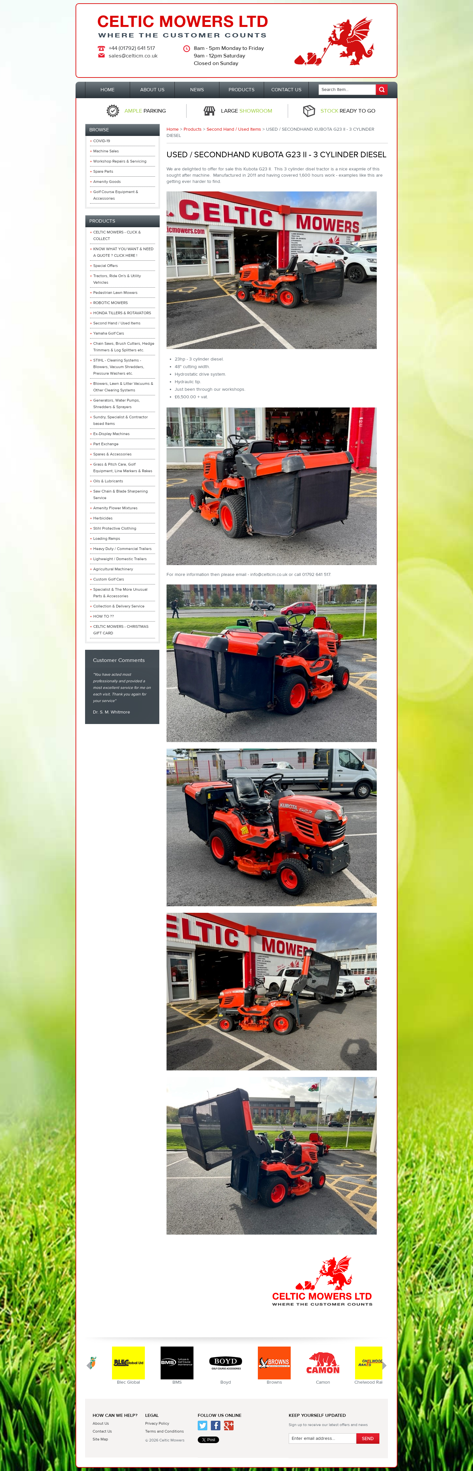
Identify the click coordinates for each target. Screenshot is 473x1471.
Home (173, 129)
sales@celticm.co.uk (133, 55)
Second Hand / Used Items (234, 129)
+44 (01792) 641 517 (132, 48)
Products (193, 129)
